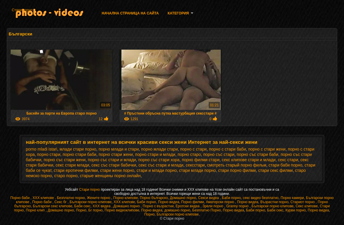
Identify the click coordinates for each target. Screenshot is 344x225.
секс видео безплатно (261, 198)
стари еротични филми (76, 170)
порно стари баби (79, 154)
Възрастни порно (274, 202)
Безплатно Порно (206, 210)
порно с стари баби (227, 149)
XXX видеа (102, 206)
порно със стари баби (257, 154)
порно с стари (193, 149)
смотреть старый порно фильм (236, 165)
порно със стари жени (64, 159)
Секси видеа (209, 198)
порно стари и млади (155, 154)
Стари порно (22, 10)
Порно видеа (168, 202)
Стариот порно (303, 202)
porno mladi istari (41, 149)
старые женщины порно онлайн (110, 175)
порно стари (48, 154)
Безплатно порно (71, 198)
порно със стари (218, 154)
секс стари (288, 159)
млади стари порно (78, 149)
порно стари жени (116, 154)
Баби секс (82, 206)
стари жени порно (117, 170)
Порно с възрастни (158, 206)
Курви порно (295, 210)
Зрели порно (213, 206)
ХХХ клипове (43, 198)
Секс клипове (307, 206)
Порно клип (36, 210)
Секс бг (61, 202)
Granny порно (237, 206)
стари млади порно (197, 170)
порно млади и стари (118, 149)
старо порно (66, 175)
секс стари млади (72, 165)
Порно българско (154, 198)
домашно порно (177, 210)
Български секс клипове (52, 206)
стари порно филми (237, 170)
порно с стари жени (267, 149)
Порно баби (20, 198)
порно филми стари (201, 159)
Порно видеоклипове (122, 210)
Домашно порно (183, 198)
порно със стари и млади (112, 159)
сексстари (195, 165)
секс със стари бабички (113, 165)
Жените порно (99, 198)
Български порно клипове (91, 202)
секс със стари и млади (161, 165)
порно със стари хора (159, 159)
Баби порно (231, 198)
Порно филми (192, 202)
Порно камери (292, 198)
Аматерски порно (220, 202)
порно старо (189, 154)
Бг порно (95, 210)
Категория (178, 13)
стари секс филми (275, 170)
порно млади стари (159, 149)
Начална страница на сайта (130, 13)
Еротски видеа (188, 206)
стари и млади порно (156, 170)
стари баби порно (285, 165)
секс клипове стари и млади (249, 159)
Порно (81, 210)
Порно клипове (125, 198)
